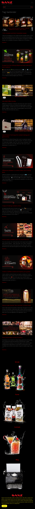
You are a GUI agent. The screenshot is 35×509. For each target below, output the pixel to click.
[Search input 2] (18, 7)
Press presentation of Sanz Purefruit (12, 337)
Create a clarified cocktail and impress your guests (16, 271)
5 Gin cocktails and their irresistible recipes (14, 33)
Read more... (4, 42)
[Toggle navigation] (32, 2)
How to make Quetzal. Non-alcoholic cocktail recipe (16, 305)
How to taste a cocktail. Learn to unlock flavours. (15, 239)
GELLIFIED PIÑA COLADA (9, 101)
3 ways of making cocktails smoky (11, 206)
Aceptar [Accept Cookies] (4, 506)
